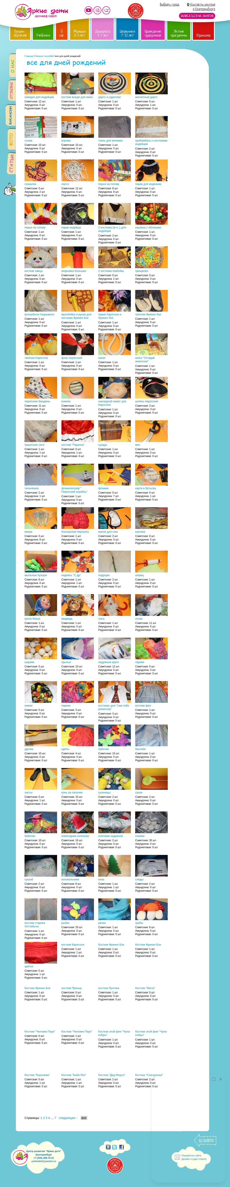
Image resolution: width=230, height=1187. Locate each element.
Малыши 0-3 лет (79, 33)
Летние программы (179, 33)
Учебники (43, 35)
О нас (61, 33)
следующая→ (68, 1118)
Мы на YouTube (88, 10)
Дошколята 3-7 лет (102, 33)
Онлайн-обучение (20, 33)
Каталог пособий (44, 56)
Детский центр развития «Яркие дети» (41, 12)
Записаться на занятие (197, 16)
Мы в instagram (97, 10)
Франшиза (203, 35)
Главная (29, 56)
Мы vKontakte (106, 10)
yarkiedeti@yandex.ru (43, 1161)
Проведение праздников (153, 33)
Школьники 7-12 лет (127, 33)
